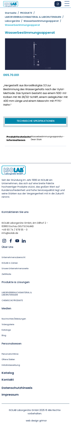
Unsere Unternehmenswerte (15, 268)
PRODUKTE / (28, 13)
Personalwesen (11, 343)
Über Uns (7, 247)
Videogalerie (8, 324)
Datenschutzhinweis (17, 388)
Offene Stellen (8, 359)
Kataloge (6, 330)
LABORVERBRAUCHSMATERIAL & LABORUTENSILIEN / (35, 17)
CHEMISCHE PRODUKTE (12, 300)
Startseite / (12, 13)
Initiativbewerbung (11, 365)
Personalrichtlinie (10, 354)
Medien (6, 308)
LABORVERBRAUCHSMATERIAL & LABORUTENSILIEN (17, 293)
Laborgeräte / (14, 21)
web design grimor (36, 420)
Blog (4, 335)
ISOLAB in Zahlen (10, 263)
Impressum (10, 394)
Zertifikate (6, 274)
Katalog (8, 373)
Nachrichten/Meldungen (14, 319)
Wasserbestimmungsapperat (22, 25)
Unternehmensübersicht (13, 257)
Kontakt (8, 379)
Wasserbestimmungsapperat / (43, 21)
